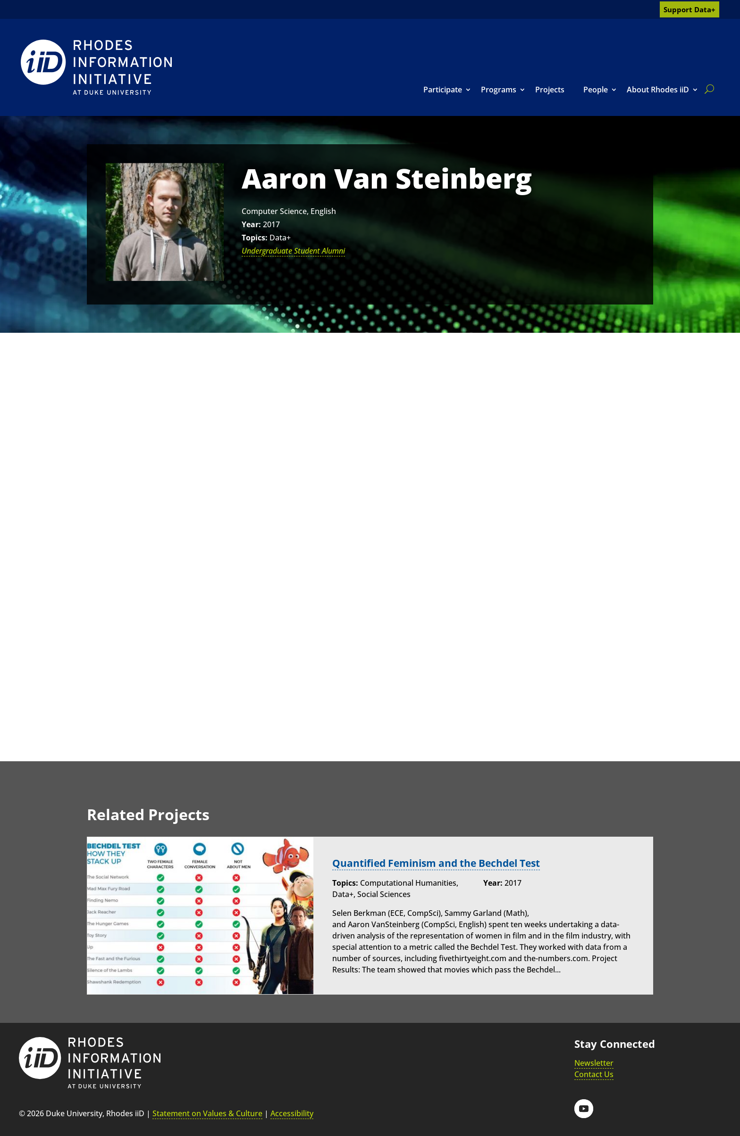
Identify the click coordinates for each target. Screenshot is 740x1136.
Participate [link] (442, 89)
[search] (707, 89)
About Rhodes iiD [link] (658, 89)
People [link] (595, 89)
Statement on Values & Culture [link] (207, 1113)
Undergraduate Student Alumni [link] (293, 251)
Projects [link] (549, 89)
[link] (96, 67)
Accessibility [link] (291, 1113)
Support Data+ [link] (689, 9)
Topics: (255, 237)
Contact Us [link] (594, 1074)
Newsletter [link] (594, 1063)
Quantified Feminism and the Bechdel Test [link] (442, 863)
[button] (583, 1108)
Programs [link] (498, 89)
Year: (251, 224)
